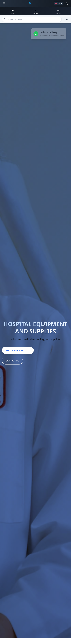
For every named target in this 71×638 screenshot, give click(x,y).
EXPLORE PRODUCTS (18, 350)
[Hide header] (67, 19)
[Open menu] (4, 3)
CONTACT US (12, 360)
